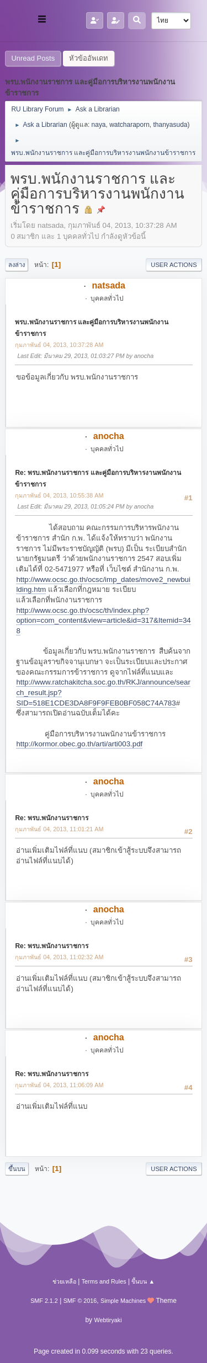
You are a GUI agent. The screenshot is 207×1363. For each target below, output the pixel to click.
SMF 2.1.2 (44, 1300)
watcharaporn (129, 125)
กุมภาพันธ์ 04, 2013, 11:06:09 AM (59, 1085)
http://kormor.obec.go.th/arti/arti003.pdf (79, 744)
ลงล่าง (16, 264)
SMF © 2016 (80, 1300)
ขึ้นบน (16, 1169)
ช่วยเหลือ (64, 1281)
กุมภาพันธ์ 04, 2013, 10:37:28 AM (59, 344)
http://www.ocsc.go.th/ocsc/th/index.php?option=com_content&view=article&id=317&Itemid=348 (103, 620)
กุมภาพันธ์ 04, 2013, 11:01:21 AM (59, 829)
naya (99, 125)
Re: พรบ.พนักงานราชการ (51, 818)
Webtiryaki (107, 1320)
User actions (174, 264)
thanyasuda (170, 125)
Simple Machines (123, 1300)
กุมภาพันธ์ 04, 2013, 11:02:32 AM (59, 957)
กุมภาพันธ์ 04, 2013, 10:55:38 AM (59, 495)
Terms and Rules (104, 1281)
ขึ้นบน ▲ (143, 1281)
